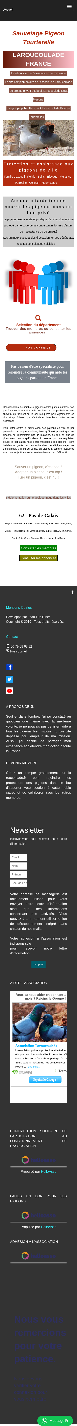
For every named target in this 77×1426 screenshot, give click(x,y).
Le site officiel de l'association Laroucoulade (38, 73)
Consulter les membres (38, 548)
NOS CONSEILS (38, 347)
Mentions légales (19, 608)
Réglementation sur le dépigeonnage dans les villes (38, 497)
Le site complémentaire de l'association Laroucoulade (38, 82)
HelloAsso (48, 1172)
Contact (12, 637)
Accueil (8, 9)
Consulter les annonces (38, 558)
